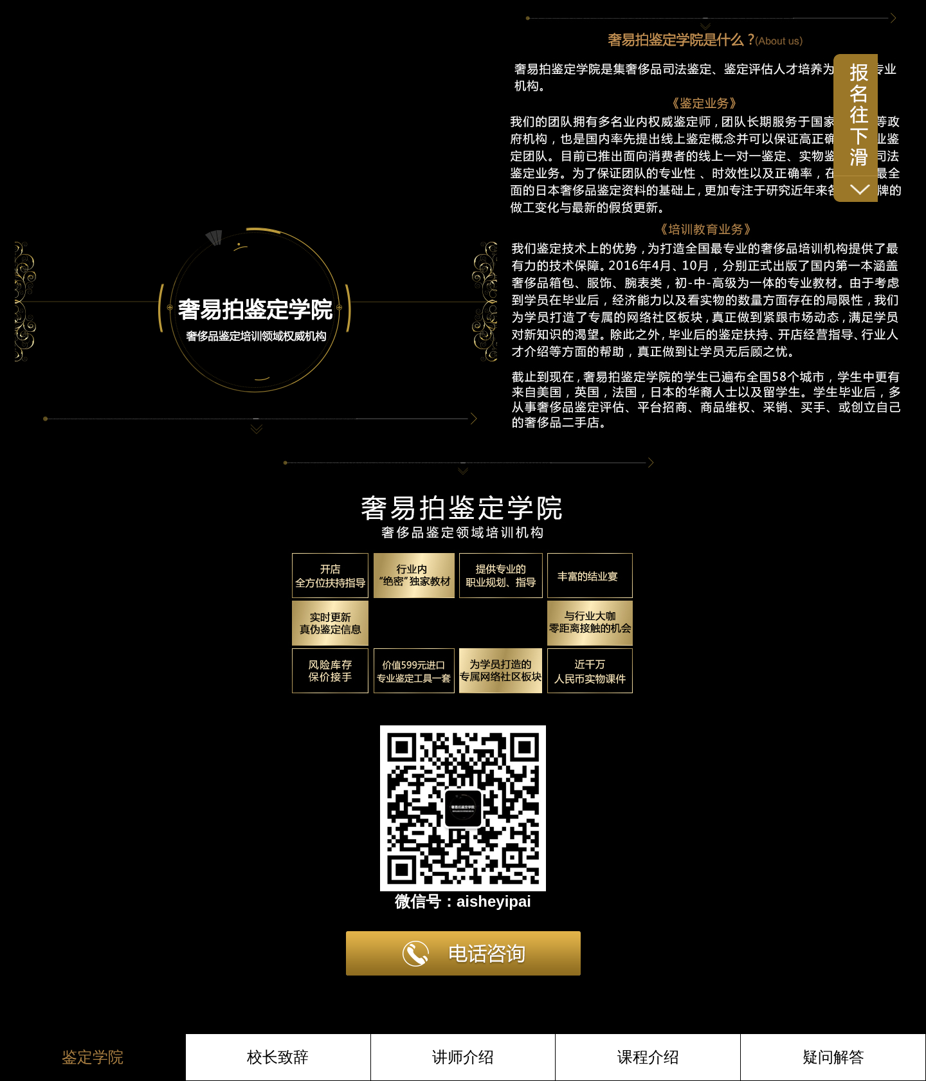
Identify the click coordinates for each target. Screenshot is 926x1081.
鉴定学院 (92, 1057)
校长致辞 (278, 1057)
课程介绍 (648, 1057)
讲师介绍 (463, 1057)
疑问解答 (833, 1057)
